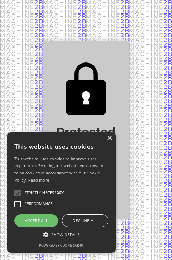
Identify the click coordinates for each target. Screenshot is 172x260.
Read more (39, 180)
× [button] (109, 138)
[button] (61, 234)
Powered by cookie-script (61, 245)
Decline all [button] (85, 220)
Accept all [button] (36, 220)
